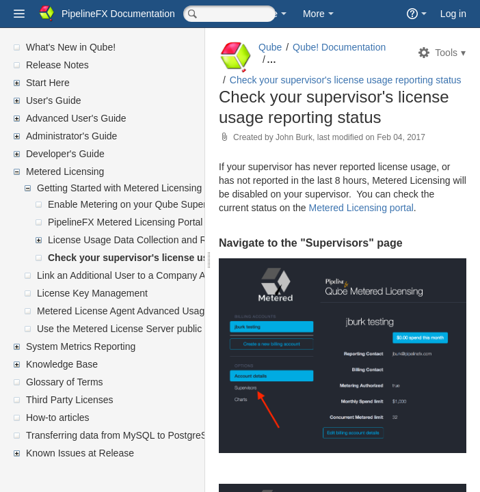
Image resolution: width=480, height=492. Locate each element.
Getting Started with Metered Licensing (119, 187)
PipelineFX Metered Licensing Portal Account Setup (157, 222)
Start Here (48, 82)
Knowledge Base (62, 364)
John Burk (294, 137)
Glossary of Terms (64, 382)
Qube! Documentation (339, 47)
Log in (453, 13)
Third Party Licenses (70, 399)
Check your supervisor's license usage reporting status (174, 257)
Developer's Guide (65, 153)
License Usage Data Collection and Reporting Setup (158, 239)
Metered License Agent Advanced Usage (123, 310)
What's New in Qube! (71, 47)
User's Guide (53, 100)
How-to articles (58, 417)
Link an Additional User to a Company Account (135, 275)
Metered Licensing (65, 171)
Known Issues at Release (80, 453)
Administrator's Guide (71, 136)
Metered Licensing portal (361, 207)
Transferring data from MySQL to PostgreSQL (123, 435)
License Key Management (92, 293)
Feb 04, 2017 (401, 137)
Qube (270, 47)
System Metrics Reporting (80, 346)
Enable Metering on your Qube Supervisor (137, 204)
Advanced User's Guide (76, 118)
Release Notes (57, 64)
